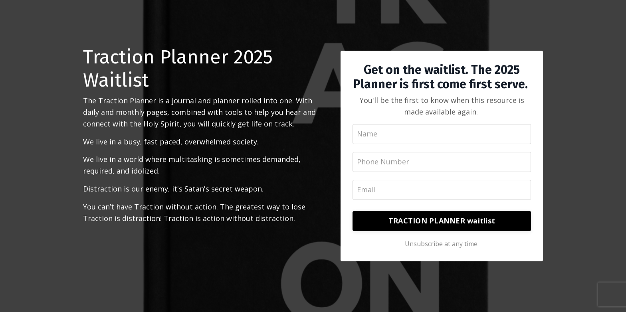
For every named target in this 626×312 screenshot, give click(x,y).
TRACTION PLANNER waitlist (441, 220)
